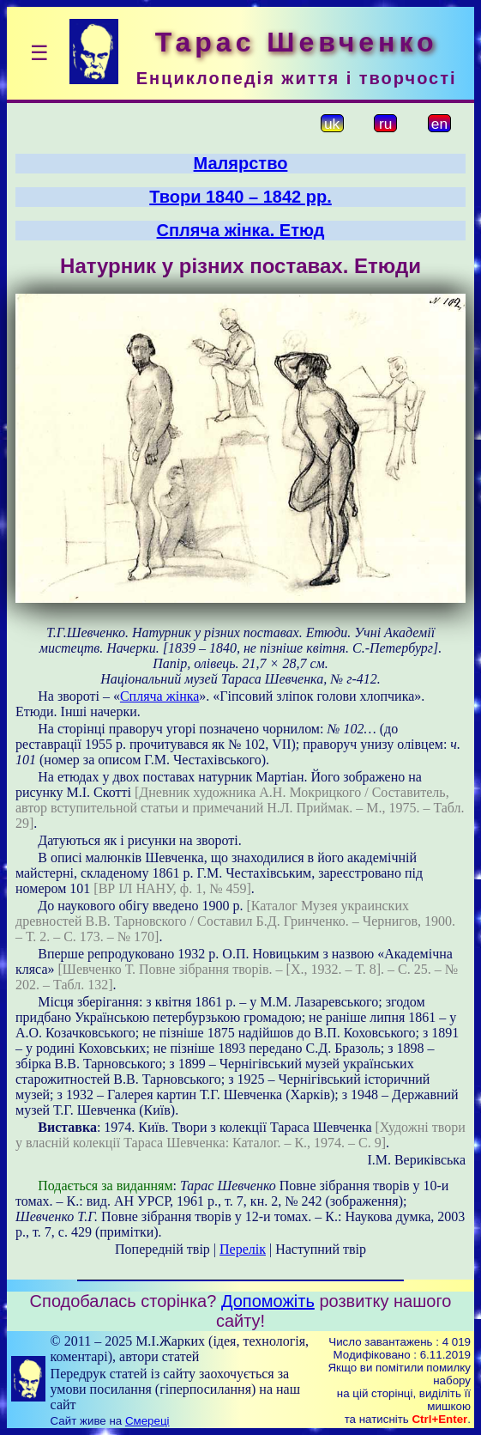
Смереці (147, 1420)
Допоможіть (268, 1301)
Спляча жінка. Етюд (241, 230)
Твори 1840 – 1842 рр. (240, 196)
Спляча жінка (159, 696)
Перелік (242, 1249)
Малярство (241, 163)
